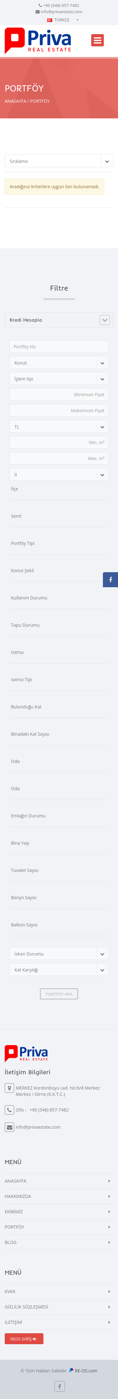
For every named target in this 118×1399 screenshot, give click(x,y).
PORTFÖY (14, 1227)
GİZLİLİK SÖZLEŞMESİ (26, 1307)
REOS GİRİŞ (23, 1339)
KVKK (10, 1291)
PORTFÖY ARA (59, 994)
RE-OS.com (86, 1371)
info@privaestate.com (61, 11)
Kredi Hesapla (26, 320)
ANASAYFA (15, 101)
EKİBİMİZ (14, 1212)
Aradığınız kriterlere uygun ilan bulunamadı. (54, 186)
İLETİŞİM (13, 1322)
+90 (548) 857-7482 (61, 5)
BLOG (10, 1242)
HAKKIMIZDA (18, 1196)
